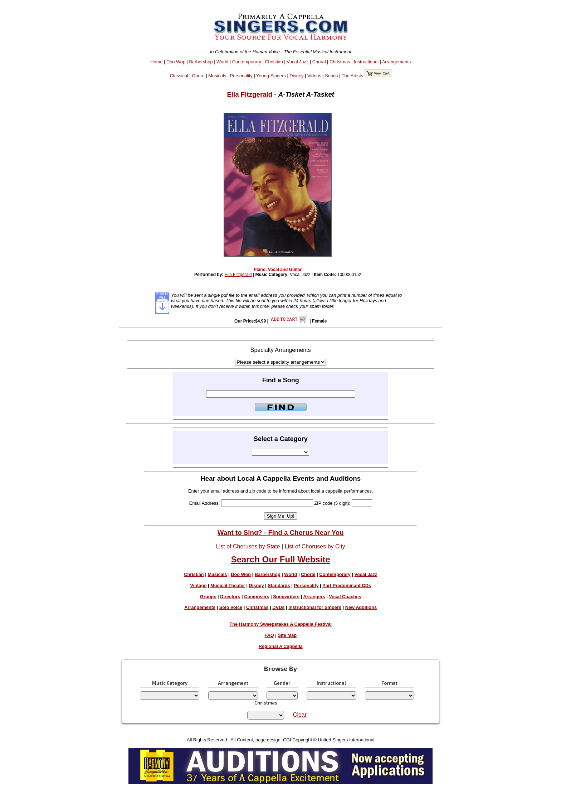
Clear (300, 715)
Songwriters (286, 596)
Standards (279, 585)
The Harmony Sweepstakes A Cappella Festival (280, 624)
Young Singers (271, 75)
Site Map (287, 635)
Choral (319, 61)
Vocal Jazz (297, 61)
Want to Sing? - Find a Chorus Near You (281, 532)
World (222, 61)
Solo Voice (230, 607)
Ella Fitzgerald (249, 94)
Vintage (198, 585)
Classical (179, 75)
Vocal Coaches (345, 596)
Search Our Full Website (280, 559)
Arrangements (396, 61)
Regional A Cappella (281, 646)
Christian (274, 61)
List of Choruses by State (248, 546)
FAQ (269, 635)
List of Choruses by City (315, 546)
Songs (331, 75)
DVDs (278, 607)
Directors (230, 596)
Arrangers (314, 596)
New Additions (361, 607)
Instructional (366, 61)
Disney (296, 75)
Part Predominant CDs (346, 585)
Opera (198, 75)
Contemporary (246, 61)
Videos (314, 75)
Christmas (340, 61)
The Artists (352, 75)
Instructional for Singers (314, 607)
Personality (241, 75)
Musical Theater (227, 585)
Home (156, 61)
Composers (256, 596)
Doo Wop (175, 61)
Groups (208, 596)
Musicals (217, 75)
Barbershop (201, 61)
